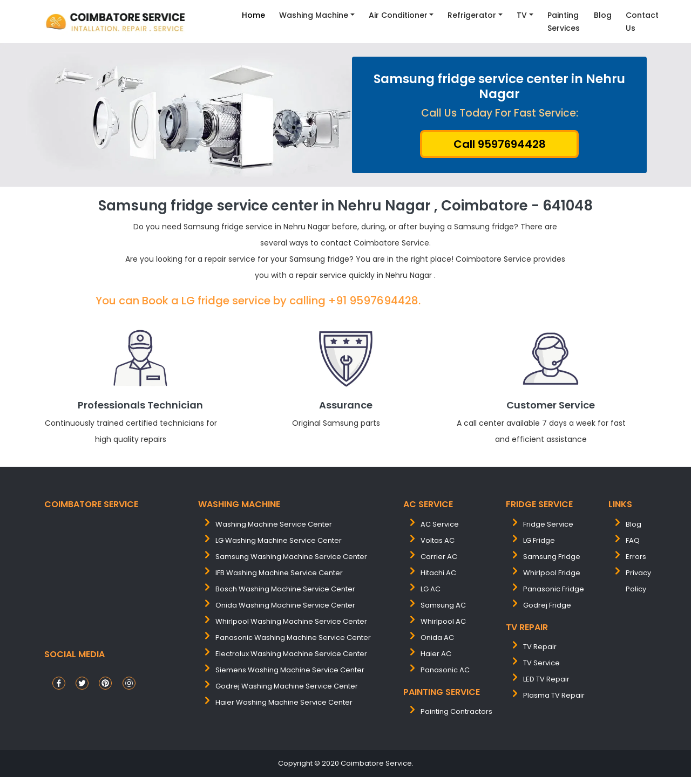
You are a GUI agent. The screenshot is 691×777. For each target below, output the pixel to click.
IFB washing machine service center (279, 573)
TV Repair (540, 647)
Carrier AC (439, 556)
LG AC (431, 589)
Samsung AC (443, 605)
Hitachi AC (438, 573)
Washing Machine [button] (313, 15)
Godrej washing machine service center (286, 686)
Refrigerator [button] (472, 15)
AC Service (440, 524)
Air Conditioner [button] (398, 15)
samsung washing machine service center (291, 556)
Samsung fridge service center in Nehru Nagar (499, 86)
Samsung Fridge (551, 556)
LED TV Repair (546, 679)
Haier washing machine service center (284, 702)
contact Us (642, 21)
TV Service (541, 663)
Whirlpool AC (443, 621)
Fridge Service (548, 524)
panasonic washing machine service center (293, 637)
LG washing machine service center (278, 540)
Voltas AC (438, 540)
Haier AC (436, 654)
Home (253, 15)
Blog (603, 15)
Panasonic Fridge (553, 589)
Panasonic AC (445, 670)
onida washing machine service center (285, 605)
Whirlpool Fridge (551, 573)
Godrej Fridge (547, 605)
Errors (636, 556)
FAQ (633, 540)
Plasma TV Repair (554, 695)
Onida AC (437, 637)
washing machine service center (273, 524)
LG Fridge (539, 540)
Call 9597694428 (499, 144)
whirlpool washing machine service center (291, 621)
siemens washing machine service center (289, 670)
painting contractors (456, 711)
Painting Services (563, 21)
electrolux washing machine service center (291, 654)
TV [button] (522, 15)
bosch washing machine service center (285, 589)
